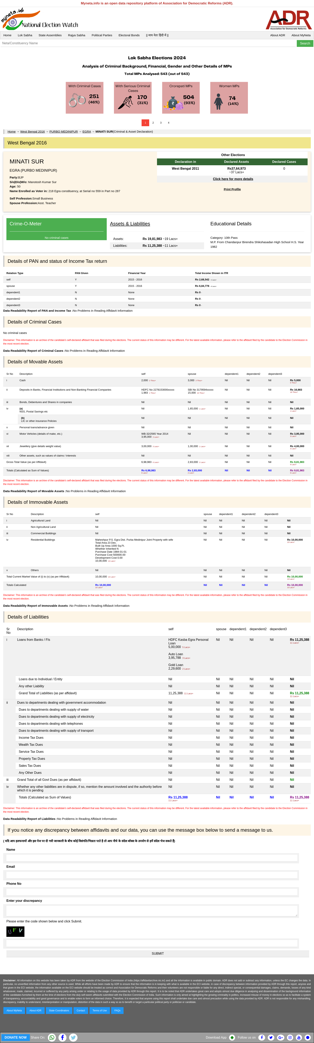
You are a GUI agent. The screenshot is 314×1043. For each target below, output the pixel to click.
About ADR (277, 35)
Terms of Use (100, 1010)
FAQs (117, 1010)
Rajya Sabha (76, 35)
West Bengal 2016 (32, 131)
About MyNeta (301, 35)
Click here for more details (233, 179)
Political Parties (102, 35)
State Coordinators (59, 1010)
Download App (216, 1037)
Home (7, 35)
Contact (81, 1010)
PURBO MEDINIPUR (63, 131)
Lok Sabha (25, 35)
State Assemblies (50, 35)
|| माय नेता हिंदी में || (157, 35)
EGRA (87, 131)
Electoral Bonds (129, 35)
